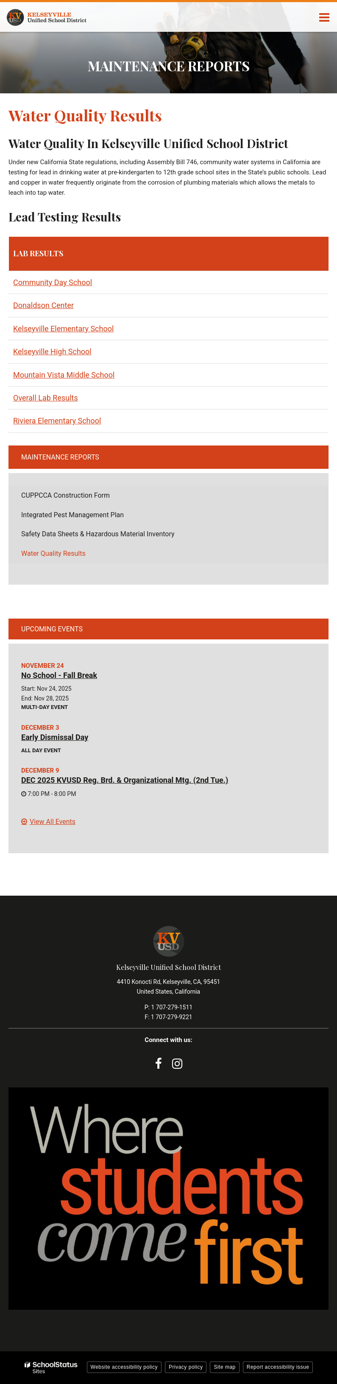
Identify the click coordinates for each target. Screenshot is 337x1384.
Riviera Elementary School (57, 420)
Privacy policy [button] (186, 1367)
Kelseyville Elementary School (63, 328)
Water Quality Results (53, 553)
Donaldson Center (43, 305)
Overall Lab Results (45, 397)
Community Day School (52, 282)
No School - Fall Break (59, 675)
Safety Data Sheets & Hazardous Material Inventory (110, 536)
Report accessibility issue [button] (278, 1367)
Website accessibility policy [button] (124, 1367)
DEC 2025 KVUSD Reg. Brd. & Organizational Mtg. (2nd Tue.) (124, 780)
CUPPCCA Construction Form (78, 497)
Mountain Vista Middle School (63, 374)
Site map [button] (224, 1367)
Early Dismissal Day (54, 737)
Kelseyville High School (52, 351)
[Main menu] (324, 17)
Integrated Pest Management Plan (85, 517)
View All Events (52, 822)
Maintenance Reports (60, 457)
